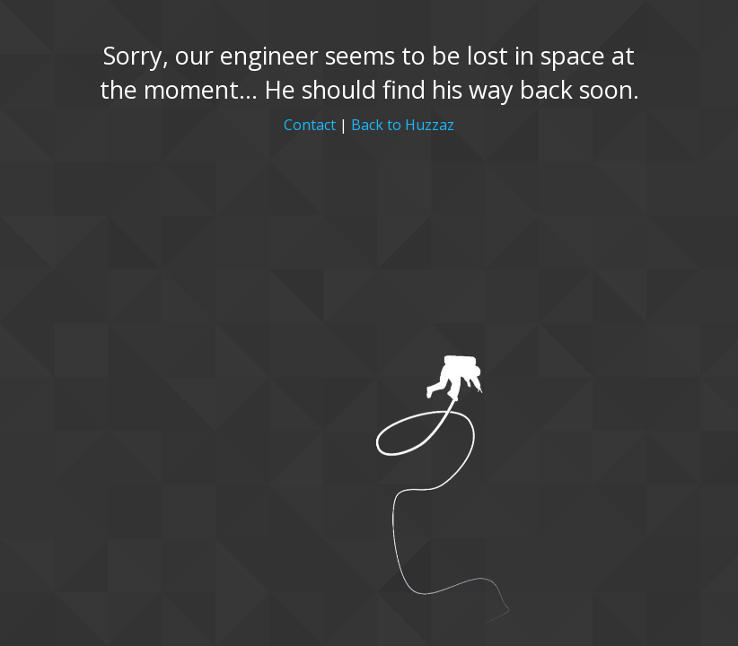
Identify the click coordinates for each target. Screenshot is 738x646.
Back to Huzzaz (402, 125)
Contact (310, 125)
